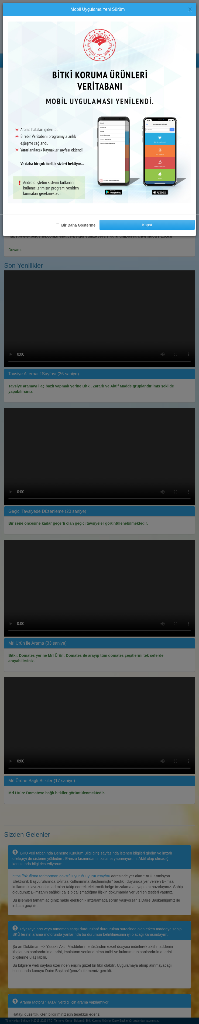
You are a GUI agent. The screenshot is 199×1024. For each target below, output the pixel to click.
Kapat (147, 225)
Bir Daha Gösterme (75, 225)
